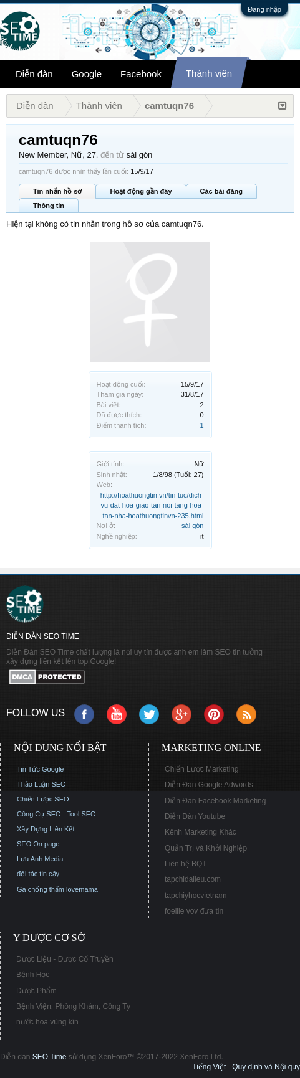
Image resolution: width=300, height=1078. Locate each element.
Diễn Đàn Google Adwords (209, 784)
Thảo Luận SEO (41, 784)
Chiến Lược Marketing (202, 769)
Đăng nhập (264, 9)
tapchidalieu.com (193, 879)
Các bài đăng (221, 191)
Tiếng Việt (209, 1066)
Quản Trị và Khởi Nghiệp (206, 848)
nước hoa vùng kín (47, 1022)
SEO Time (49, 1056)
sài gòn (192, 525)
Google (87, 74)
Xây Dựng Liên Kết (46, 829)
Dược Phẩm (36, 990)
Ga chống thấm (40, 889)
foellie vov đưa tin (194, 911)
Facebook (141, 74)
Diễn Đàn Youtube (195, 816)
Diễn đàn (34, 74)
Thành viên (209, 73)
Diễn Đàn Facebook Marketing (215, 801)
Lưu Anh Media (40, 859)
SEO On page (38, 844)
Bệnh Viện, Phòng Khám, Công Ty (73, 1006)
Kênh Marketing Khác (200, 832)
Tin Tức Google (40, 769)
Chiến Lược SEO (43, 799)
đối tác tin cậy (38, 873)
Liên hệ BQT (186, 863)
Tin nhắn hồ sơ (57, 191)
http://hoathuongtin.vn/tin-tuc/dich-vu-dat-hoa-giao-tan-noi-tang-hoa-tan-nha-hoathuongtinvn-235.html (152, 505)
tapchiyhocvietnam (195, 895)
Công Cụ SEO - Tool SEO (56, 814)
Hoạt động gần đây (141, 191)
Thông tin (48, 205)
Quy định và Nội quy (266, 1066)
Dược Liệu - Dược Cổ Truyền (65, 959)
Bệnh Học (32, 974)
